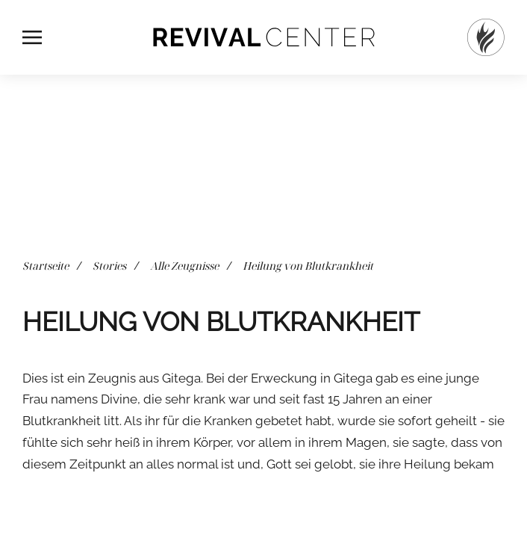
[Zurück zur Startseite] (263, 37)
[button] (32, 37)
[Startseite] (486, 37)
